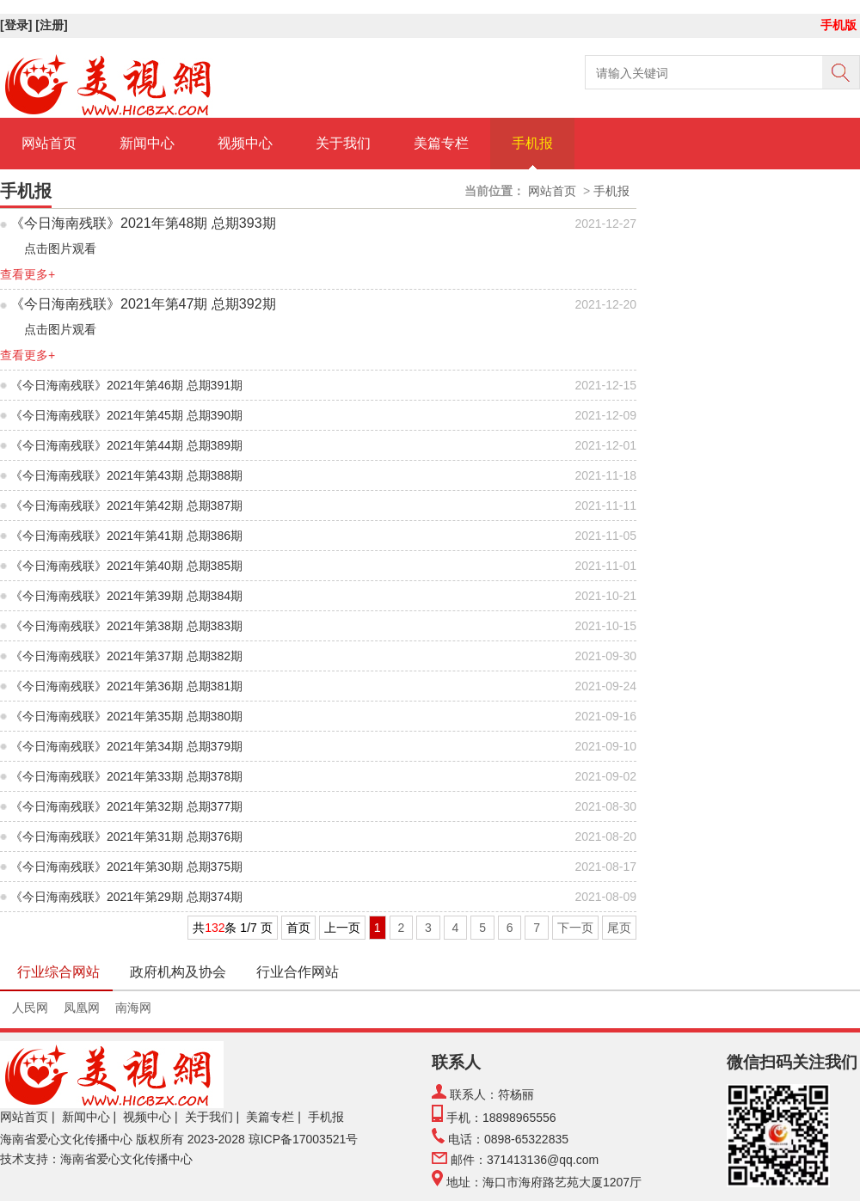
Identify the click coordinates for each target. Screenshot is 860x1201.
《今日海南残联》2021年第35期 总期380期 (126, 716)
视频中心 (245, 143)
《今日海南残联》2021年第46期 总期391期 (126, 385)
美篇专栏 (441, 143)
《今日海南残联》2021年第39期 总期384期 (126, 596)
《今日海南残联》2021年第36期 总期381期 (126, 686)
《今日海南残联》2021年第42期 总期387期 (126, 505)
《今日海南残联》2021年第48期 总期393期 (143, 223)
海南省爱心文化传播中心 (66, 1139)
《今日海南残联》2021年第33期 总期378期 (126, 776)
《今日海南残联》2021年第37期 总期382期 (126, 656)
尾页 (619, 927)
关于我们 (343, 143)
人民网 (30, 1007)
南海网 (133, 1007)
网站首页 (49, 143)
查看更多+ (27, 274)
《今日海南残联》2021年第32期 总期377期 (126, 806)
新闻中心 (147, 143)
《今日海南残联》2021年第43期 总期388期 (126, 475)
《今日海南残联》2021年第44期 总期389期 (126, 445)
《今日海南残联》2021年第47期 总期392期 (143, 304)
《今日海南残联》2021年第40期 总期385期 (126, 566)
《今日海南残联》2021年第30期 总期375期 (126, 866)
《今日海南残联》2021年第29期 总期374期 (126, 897)
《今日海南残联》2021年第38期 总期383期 (126, 626)
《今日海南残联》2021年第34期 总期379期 (126, 746)
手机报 (532, 143)
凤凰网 (82, 1007)
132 (214, 927)
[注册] (53, 25)
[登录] (17, 25)
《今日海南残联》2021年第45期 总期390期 (126, 415)
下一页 (575, 927)
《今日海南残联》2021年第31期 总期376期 (126, 836)
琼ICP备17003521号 (304, 1139)
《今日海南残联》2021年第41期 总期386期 (126, 535)
